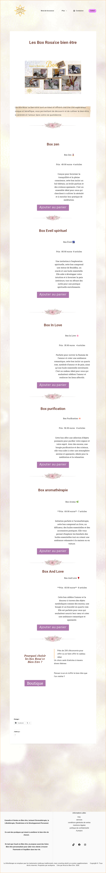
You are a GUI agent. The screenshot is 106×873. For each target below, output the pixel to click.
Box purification (53, 408)
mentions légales (79, 825)
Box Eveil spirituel (53, 231)
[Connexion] (78, 10)
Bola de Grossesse (47, 11)
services (79, 820)
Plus (65, 11)
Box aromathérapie (53, 490)
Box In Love (53, 325)
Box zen (53, 144)
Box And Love (53, 571)
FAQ (79, 817)
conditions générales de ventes (79, 822)
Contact (92, 10)
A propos (79, 831)
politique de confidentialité (79, 828)
